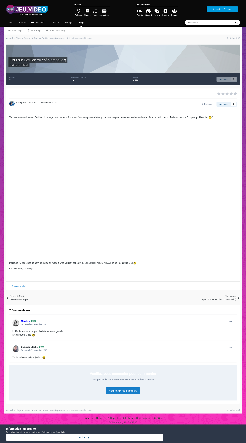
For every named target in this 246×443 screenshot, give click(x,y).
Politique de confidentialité (120, 418)
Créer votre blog (55, 30)
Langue (88, 418)
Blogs (81, 24)
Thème (100, 418)
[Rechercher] (202, 22)
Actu (11, 22)
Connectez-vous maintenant (123, 391)
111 (41, 347)
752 (33, 321)
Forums (22, 22)
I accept (123, 437)
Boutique (69, 22)
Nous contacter (143, 418)
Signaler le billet (19, 286)
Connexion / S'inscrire (222, 9)
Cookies (158, 418)
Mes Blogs (34, 30)
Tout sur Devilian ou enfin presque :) (38, 60)
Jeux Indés (38, 22)
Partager (207, 104)
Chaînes (55, 22)
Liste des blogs (15, 30)
